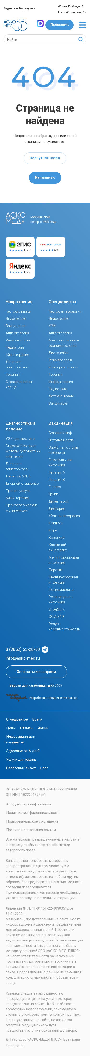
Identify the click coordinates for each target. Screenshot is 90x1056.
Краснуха (56, 537)
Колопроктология (63, 367)
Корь (53, 530)
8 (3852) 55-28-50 (23, 649)
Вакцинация (15, 326)
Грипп (53, 494)
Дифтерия (57, 508)
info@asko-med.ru (23, 658)
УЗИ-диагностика (20, 438)
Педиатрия (15, 347)
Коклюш (55, 523)
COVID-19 (56, 616)
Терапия (13, 374)
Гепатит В (57, 479)
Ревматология (18, 340)
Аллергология (17, 333)
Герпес (55, 487)
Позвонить (59, 25)
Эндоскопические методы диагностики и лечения (23, 451)
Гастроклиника (18, 311)
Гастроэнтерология (65, 311)
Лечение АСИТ (18, 476)
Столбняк (57, 609)
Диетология (58, 353)
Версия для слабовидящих (35, 685)
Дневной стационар (22, 483)
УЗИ (52, 326)
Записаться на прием (36, 671)
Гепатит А (57, 472)
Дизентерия (59, 501)
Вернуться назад (45, 158)
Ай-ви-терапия (17, 355)
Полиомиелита (61, 589)
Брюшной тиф (60, 433)
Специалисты (62, 301)
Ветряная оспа (61, 440)
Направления (19, 301)
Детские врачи (61, 396)
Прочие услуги (18, 491)
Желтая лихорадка (64, 516)
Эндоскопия (16, 318)
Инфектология (61, 382)
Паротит (56, 570)
